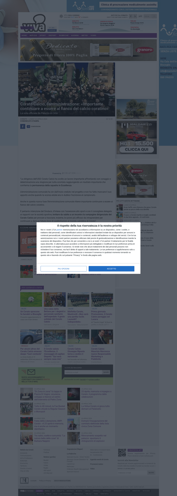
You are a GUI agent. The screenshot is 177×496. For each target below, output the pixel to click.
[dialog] (88, 248)
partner (59, 230)
